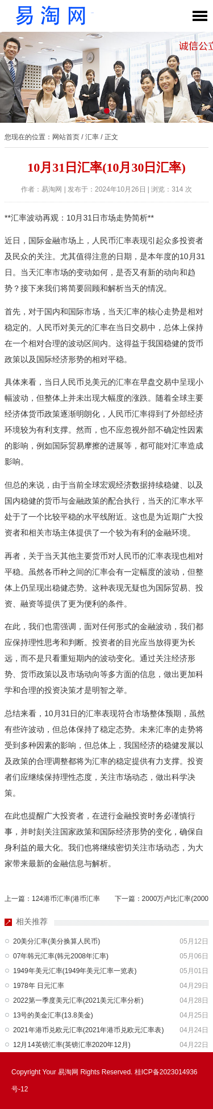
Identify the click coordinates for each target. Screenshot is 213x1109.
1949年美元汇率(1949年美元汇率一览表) (74, 971)
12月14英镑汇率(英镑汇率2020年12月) (72, 1045)
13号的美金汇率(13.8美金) (53, 1015)
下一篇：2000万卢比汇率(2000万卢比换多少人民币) (161, 901)
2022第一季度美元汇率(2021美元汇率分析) (78, 1000)
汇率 (92, 137)
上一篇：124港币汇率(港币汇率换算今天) (52, 901)
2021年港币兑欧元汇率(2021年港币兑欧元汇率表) (88, 1030)
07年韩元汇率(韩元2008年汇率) (60, 956)
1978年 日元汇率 (38, 986)
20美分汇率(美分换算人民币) (56, 941)
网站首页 (66, 137)
